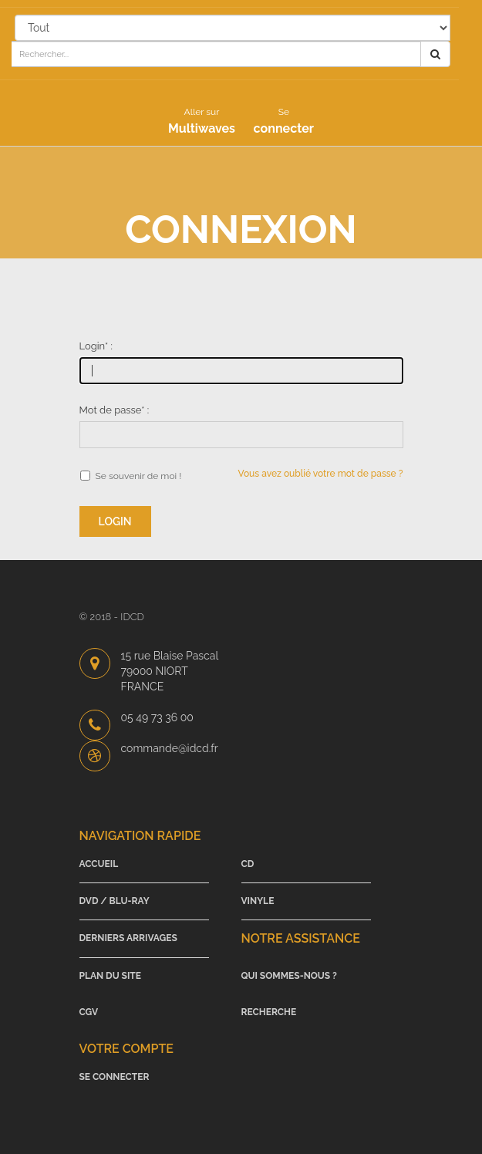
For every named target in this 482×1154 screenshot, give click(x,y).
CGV (89, 1012)
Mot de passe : (114, 410)
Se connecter (114, 1076)
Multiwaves (201, 121)
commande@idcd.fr (169, 748)
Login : (96, 346)
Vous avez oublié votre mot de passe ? (320, 473)
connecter (284, 121)
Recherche (269, 1012)
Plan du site (110, 975)
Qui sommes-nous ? (289, 975)
